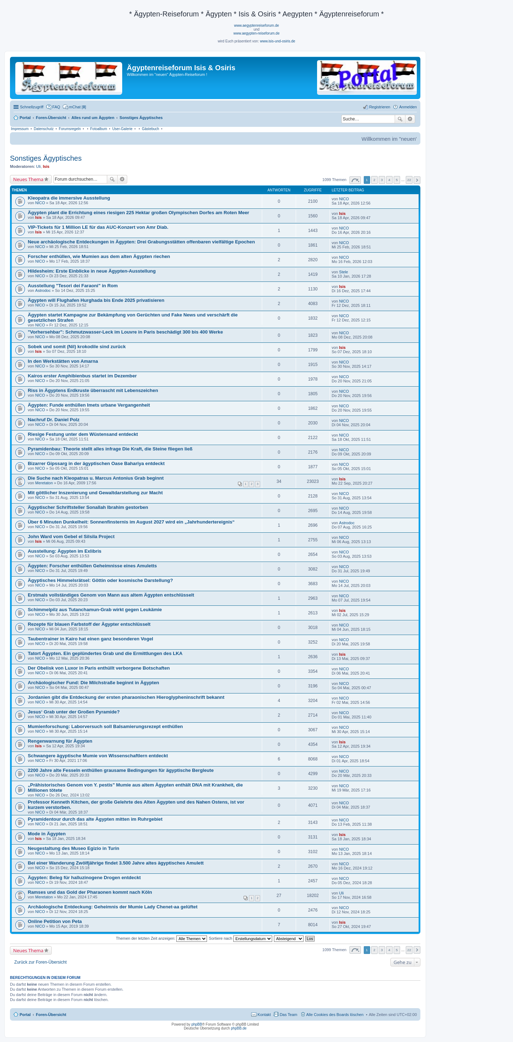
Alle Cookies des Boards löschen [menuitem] (335, 1014)
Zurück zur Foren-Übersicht (40, 962)
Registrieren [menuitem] (379, 107)
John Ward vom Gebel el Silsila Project (71, 536)
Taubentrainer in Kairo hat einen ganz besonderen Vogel (90, 638)
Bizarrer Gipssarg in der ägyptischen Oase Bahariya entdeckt (96, 463)
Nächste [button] (417, 180)
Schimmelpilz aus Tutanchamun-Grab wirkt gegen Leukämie (95, 609)
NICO (40, 203)
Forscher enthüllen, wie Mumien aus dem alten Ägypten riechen (99, 256)
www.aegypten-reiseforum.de (256, 33)
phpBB (196, 1024)
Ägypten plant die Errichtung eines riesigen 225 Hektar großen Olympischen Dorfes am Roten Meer (138, 212)
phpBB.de (239, 1028)
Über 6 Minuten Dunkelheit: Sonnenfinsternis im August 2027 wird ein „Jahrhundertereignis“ (131, 522)
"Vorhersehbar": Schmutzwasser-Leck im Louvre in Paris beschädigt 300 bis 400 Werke (125, 332)
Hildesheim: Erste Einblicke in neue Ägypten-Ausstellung (92, 271)
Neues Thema (28, 179)
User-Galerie (122, 129)
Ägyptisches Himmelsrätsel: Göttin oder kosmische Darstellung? (100, 580)
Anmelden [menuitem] (408, 107)
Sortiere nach (240, 938)
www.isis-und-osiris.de (277, 41)
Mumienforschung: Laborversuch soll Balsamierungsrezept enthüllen (105, 726)
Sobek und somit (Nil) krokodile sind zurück (77, 346)
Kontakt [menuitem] (264, 1014)
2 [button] (374, 180)
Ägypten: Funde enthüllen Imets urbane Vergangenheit (89, 405)
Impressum (19, 129)
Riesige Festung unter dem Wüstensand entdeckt (83, 434)
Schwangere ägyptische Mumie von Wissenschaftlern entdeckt (98, 755)
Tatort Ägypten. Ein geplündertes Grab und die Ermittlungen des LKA (105, 653)
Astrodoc (43, 290)
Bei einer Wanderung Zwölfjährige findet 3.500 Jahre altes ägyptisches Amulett (116, 863)
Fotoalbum (98, 129)
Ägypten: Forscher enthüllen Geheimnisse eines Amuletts (92, 565)
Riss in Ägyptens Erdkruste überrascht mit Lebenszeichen (93, 390)
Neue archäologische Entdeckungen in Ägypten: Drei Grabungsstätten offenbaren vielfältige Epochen (141, 241)
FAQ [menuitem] (56, 107)
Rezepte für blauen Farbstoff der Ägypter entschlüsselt (89, 624)
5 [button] (397, 180)
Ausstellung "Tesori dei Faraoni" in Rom (73, 285)
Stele (343, 272)
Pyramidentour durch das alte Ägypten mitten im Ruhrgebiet (95, 819)
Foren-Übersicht (51, 1014)
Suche (400, 119)
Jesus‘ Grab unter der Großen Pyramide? (74, 712)
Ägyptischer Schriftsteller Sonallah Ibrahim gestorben (88, 507)
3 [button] (382, 180)
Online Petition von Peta (55, 921)
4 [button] (389, 180)
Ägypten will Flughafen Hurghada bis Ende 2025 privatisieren (96, 300)
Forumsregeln (70, 129)
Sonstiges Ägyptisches (46, 158)
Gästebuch (150, 129)
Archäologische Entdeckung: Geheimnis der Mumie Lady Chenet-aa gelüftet (112, 906)
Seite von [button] (355, 180)
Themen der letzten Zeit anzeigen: (161, 938)
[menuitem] (74, 107)
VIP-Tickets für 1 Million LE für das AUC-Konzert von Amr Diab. (98, 227)
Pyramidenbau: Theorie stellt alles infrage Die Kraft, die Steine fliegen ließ (110, 449)
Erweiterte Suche (410, 119)
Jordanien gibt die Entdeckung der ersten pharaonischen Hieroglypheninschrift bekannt (126, 697)
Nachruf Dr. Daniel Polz (53, 419)
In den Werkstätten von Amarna (63, 361)
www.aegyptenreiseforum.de (256, 25)
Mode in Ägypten (47, 833)
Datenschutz (44, 129)
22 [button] (409, 180)
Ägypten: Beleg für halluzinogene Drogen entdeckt (84, 877)
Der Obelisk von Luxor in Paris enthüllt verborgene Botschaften (99, 668)
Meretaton (44, 483)
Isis (46, 166)
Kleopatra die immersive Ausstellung (69, 198)
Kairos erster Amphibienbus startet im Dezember (82, 375)
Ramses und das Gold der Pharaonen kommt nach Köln (90, 892)
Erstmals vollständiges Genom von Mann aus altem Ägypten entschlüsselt (111, 595)
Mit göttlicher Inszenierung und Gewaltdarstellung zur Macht (95, 492)
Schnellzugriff (31, 107)
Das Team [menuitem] (288, 1014)
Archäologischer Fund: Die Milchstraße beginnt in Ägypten (93, 682)
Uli (38, 166)
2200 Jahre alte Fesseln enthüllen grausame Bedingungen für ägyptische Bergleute (121, 770)
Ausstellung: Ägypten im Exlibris (65, 551)
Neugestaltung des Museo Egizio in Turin (73, 848)
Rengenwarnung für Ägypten (60, 741)
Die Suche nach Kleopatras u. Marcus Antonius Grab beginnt (96, 478)
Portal (25, 117)
